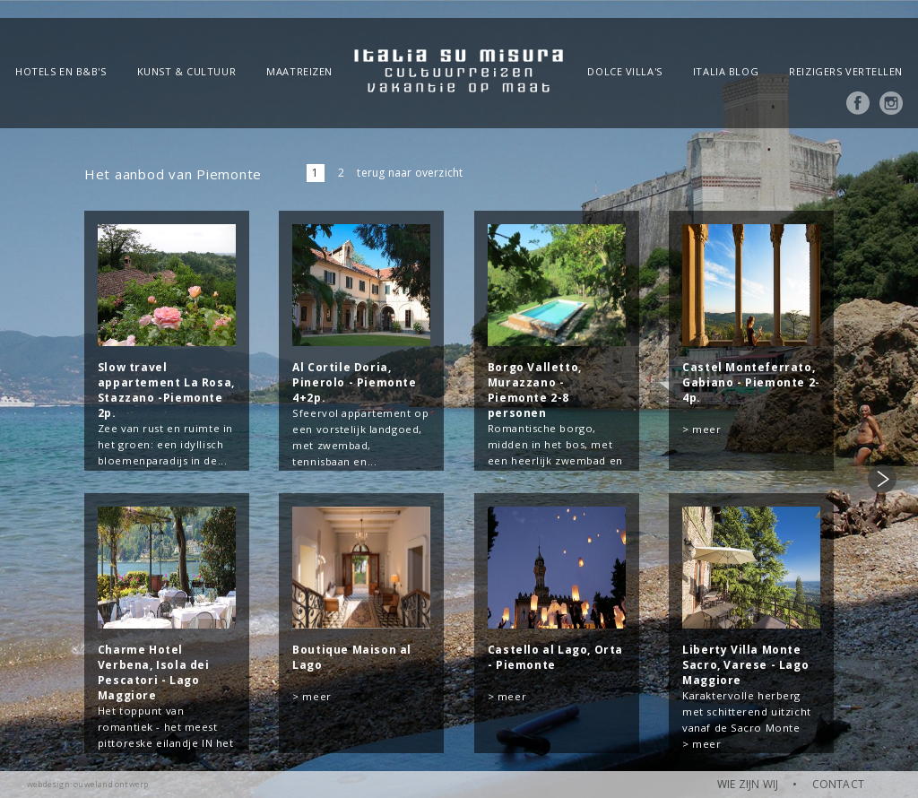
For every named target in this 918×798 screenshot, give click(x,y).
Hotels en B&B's (60, 71)
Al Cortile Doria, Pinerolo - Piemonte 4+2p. (354, 382)
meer (706, 429)
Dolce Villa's (624, 71)
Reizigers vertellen (846, 71)
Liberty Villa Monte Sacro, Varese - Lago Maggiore (745, 665)
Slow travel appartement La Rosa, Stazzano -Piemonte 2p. (166, 390)
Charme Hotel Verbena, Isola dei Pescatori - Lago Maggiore (154, 672)
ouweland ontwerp (111, 784)
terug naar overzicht (410, 172)
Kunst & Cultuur (186, 71)
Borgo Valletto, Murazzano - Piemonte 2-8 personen (535, 390)
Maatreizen (299, 71)
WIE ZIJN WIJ (747, 784)
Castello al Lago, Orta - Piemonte (555, 657)
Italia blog (725, 71)
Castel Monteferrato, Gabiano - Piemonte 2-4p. (751, 382)
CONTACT (838, 784)
